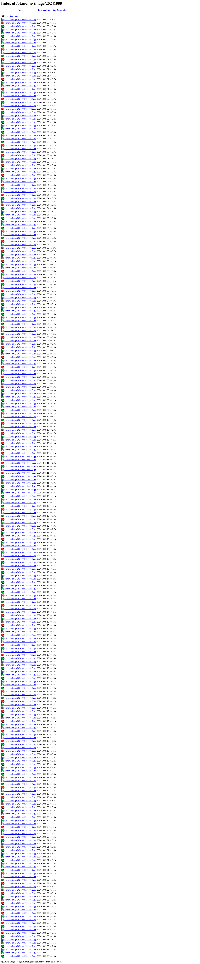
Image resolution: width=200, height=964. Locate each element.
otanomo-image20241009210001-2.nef (20, 850)
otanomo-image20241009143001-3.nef (20, 612)
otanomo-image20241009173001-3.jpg (20, 728)
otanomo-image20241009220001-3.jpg (20, 893)
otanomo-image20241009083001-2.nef (20, 367)
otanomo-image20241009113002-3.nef (20, 493)
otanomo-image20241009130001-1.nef (20, 539)
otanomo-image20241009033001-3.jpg (20, 172)
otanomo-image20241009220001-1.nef (20, 883)
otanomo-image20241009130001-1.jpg (20, 536)
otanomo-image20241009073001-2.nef (20, 327)
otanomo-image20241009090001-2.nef (20, 387)
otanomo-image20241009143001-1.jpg (20, 595)
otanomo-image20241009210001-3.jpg (20, 853)
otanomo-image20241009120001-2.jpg (20, 503)
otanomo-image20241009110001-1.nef (20, 460)
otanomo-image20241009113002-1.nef (20, 479)
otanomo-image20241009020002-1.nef (20, 102)
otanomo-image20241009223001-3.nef (20, 916)
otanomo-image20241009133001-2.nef (20, 565)
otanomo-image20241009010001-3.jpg (20, 72)
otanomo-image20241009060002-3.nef (20, 274)
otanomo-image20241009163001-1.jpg (20, 675)
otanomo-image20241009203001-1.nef (20, 824)
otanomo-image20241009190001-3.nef (20, 777)
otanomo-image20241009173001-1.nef (20, 718)
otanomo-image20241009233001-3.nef (20, 956)
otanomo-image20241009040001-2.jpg (20, 185)
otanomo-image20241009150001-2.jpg (20, 622)
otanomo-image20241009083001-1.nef (20, 360)
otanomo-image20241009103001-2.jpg (20, 443)
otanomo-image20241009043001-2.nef (20, 208)
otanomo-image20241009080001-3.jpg (20, 350)
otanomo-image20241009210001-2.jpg (20, 847)
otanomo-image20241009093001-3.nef (20, 413)
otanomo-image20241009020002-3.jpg (20, 112)
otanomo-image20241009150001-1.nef (20, 618)
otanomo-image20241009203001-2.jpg (20, 827)
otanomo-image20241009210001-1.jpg (20, 840)
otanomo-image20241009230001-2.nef (20, 929)
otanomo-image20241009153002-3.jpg (20, 648)
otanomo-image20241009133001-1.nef (20, 559)
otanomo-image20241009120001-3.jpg (20, 509)
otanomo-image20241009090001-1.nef (20, 380)
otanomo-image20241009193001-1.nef (20, 784)
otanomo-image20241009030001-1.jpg (20, 139)
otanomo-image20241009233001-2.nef (20, 949)
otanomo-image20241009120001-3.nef (20, 513)
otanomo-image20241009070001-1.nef (20, 301)
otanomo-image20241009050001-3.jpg (20, 231)
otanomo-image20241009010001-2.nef (20, 69)
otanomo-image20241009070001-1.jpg (20, 297)
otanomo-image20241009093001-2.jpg (20, 403)
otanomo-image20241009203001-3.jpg (20, 834)
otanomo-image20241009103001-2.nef (20, 446)
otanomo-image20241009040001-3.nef (20, 195)
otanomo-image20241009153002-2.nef (20, 645)
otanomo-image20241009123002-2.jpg (20, 522)
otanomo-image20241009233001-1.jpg (20, 939)
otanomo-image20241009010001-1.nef (20, 62)
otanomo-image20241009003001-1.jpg (20, 39)
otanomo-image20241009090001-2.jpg (20, 383)
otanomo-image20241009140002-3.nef (20, 592)
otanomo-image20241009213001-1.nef (20, 863)
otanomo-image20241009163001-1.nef (20, 678)
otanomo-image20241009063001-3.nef (20, 294)
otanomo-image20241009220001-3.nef (20, 896)
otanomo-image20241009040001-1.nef (20, 182)
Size (54, 10)
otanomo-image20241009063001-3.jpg (20, 291)
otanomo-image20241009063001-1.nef (20, 281)
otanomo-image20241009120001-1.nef (20, 499)
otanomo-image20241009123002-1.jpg (20, 516)
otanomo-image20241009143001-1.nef (20, 599)
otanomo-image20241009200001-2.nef (20, 810)
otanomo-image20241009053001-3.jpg (20, 251)
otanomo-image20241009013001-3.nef (20, 96)
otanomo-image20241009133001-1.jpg (20, 556)
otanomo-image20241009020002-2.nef (20, 109)
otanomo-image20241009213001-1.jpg (20, 860)
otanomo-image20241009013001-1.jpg (20, 79)
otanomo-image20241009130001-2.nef (20, 546)
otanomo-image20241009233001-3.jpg (20, 953)
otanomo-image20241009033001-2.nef (20, 168)
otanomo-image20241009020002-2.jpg (20, 105)
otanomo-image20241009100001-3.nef (20, 433)
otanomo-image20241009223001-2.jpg (20, 906)
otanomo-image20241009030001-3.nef (20, 155)
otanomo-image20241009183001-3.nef (20, 757)
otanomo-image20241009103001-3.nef (20, 453)
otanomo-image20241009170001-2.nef (20, 704)
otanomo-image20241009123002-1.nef (20, 519)
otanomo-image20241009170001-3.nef (20, 711)
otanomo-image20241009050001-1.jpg (20, 218)
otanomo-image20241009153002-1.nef (20, 638)
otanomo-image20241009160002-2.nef (20, 665)
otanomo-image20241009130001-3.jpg (20, 549)
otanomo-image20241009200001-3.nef (20, 817)
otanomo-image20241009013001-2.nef (20, 89)
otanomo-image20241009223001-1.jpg (20, 900)
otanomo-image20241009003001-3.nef (20, 56)
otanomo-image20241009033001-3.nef (20, 175)
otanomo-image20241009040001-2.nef (20, 188)
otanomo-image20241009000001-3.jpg (20, 33)
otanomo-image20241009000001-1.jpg (20, 19)
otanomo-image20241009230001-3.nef (20, 936)
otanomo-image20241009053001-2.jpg (20, 244)
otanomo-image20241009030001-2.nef (20, 149)
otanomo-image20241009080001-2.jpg (20, 344)
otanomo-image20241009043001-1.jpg (20, 198)
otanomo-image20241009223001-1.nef (20, 903)
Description (62, 10)
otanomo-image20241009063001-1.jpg (20, 278)
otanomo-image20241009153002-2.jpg (20, 642)
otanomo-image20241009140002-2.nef (20, 585)
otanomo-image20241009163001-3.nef (20, 691)
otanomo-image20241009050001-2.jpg (20, 225)
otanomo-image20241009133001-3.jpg (20, 569)
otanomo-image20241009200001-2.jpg (20, 807)
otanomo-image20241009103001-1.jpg (20, 436)
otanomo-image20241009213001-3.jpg (20, 873)
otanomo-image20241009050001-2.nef (20, 228)
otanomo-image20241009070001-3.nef (20, 314)
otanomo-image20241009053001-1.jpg (20, 238)
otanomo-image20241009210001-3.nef (20, 857)
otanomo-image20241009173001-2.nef (20, 724)
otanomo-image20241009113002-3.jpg (20, 489)
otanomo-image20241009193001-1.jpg (20, 781)
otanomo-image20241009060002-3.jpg (20, 271)
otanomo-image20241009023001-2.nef (20, 129)
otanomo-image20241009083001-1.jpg (20, 357)
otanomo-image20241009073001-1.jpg (20, 317)
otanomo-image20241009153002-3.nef (20, 652)
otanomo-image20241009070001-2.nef (20, 307)
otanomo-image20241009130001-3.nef (20, 552)
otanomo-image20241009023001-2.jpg (20, 125)
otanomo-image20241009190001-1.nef (20, 764)
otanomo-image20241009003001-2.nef (20, 49)
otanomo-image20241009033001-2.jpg (20, 165)
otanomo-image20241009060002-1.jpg (20, 258)
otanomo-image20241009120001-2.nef (20, 506)
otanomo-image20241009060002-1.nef (20, 261)
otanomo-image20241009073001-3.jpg (20, 331)
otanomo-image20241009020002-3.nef (20, 115)
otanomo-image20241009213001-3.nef (20, 877)
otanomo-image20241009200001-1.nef (20, 804)
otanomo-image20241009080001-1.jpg (20, 337)
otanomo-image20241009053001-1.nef (20, 241)
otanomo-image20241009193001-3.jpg (20, 794)
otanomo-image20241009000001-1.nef (20, 23)
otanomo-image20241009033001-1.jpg (20, 158)
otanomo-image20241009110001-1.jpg (20, 456)
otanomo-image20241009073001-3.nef (20, 334)
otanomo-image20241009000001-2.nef (20, 29)
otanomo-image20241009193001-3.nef (20, 797)
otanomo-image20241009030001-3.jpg (20, 152)
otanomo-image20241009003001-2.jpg (20, 46)
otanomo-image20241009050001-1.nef (20, 221)
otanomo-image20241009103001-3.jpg (20, 450)
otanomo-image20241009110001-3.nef (20, 473)
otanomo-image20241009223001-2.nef (20, 910)
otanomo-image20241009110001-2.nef (20, 466)
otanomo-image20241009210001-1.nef (20, 843)
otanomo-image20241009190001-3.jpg (20, 774)
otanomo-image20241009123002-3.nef (20, 532)
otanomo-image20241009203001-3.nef (20, 837)
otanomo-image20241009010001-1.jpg (20, 59)
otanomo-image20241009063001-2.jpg (20, 284)
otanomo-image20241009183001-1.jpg (20, 741)
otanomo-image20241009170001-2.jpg (20, 701)
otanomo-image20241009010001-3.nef (20, 76)
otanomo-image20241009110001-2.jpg (20, 463)
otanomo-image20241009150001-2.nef (20, 625)
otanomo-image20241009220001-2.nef (20, 890)
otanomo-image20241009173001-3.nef (20, 731)
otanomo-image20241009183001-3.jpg (20, 754)
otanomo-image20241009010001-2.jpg (20, 66)
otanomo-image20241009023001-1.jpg (20, 119)
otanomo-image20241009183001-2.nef (20, 751)
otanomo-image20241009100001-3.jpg (20, 430)
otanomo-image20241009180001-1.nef (20, 738)
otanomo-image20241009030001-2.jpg (20, 145)
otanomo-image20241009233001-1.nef (20, 943)
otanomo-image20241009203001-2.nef (20, 830)
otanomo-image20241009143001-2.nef (20, 605)
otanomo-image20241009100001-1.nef (20, 420)
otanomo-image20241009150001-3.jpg (20, 628)
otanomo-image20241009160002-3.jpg (20, 668)
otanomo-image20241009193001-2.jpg (20, 787)
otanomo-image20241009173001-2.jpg (20, 721)
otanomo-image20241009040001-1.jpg (20, 178)
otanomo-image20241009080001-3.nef (20, 354)
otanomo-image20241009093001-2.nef (20, 407)
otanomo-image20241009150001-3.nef (20, 632)
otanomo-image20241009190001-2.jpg (20, 767)
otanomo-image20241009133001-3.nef (20, 572)
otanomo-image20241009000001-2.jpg (20, 26)
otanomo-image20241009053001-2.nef (20, 248)
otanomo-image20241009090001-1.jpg (20, 377)
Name (20, 10)
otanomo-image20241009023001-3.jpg (20, 132)
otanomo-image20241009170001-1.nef (20, 698)
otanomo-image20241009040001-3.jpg (20, 192)
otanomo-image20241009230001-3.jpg (20, 933)
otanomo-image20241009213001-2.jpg (20, 867)
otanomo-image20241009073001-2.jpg (20, 324)
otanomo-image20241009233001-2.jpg (20, 946)
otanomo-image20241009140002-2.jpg (20, 582)
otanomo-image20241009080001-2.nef (20, 347)
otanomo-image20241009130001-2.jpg (20, 542)
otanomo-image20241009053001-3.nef (20, 254)
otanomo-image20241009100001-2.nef (20, 426)
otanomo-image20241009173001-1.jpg (20, 714)
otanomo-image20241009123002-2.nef (20, 526)
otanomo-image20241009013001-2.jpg (20, 86)
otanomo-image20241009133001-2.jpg (20, 562)
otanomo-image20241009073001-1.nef (20, 321)
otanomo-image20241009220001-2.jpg (20, 886)
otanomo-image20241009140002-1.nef (20, 579)
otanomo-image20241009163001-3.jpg (20, 688)
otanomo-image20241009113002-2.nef (20, 486)
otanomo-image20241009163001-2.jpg (20, 681)
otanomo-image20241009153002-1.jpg (20, 635)
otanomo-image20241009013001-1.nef (20, 82)
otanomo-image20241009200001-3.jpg (20, 814)
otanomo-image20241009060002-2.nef (20, 268)
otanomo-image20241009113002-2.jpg (20, 483)
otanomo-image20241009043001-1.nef (20, 201)
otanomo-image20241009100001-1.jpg (20, 417)
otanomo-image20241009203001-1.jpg (20, 820)
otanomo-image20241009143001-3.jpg (20, 608)
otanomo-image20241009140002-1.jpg (20, 575)
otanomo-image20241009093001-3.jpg (20, 410)
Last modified (44, 10)
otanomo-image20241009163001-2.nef (20, 685)
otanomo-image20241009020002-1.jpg (20, 99)
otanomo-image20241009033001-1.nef (20, 162)
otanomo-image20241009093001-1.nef (20, 400)
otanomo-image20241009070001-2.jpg (20, 304)
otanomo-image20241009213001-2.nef (20, 870)
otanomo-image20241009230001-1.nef (20, 923)
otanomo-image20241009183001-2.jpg (20, 747)
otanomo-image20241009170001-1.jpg (20, 695)
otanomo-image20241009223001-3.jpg (20, 913)
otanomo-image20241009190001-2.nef (20, 771)
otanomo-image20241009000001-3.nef (20, 36)
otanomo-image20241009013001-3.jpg (20, 92)
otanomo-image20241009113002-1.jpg (20, 476)
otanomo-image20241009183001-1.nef (20, 744)
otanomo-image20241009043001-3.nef (20, 215)
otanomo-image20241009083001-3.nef (20, 374)
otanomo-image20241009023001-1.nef (20, 122)
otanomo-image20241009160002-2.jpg (20, 661)
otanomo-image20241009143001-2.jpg (20, 602)
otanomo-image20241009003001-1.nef (20, 43)
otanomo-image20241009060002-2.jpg (20, 264)
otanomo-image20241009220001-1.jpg (20, 880)
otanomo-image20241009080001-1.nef (20, 340)
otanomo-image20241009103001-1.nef (20, 440)
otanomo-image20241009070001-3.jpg (20, 311)
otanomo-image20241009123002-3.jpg (20, 529)
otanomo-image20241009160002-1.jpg (20, 655)
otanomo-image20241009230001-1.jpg (20, 920)
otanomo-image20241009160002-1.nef (20, 658)
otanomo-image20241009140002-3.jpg (20, 589)
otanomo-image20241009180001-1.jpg (20, 734)
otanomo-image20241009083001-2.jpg (20, 364)
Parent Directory (11, 16)
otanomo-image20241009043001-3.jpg (20, 211)
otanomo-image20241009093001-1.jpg (20, 397)
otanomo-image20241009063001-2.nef (20, 288)
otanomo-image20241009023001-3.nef (20, 135)
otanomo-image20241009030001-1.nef (20, 142)
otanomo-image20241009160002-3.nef (20, 671)
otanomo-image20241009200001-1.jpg (20, 800)
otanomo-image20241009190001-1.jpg (20, 761)
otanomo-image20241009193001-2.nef (20, 791)
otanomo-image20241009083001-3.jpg (20, 370)
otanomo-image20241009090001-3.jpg (20, 390)
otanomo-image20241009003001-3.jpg (20, 53)
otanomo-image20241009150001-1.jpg (20, 615)
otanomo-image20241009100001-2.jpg (20, 423)
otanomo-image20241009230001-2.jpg (20, 926)
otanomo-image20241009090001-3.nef (20, 393)
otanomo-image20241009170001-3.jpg (20, 708)
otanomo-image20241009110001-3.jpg (20, 470)
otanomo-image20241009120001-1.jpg (20, 496)
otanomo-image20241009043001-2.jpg (20, 205)
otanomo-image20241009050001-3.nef (20, 235)
